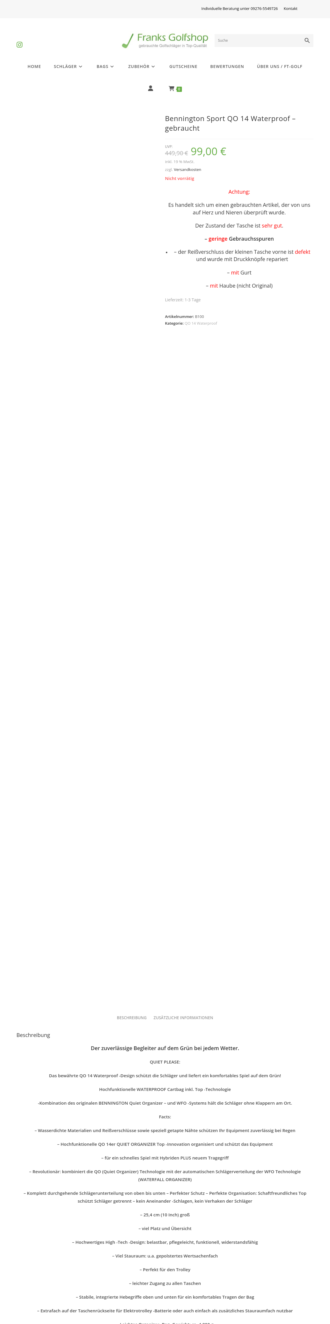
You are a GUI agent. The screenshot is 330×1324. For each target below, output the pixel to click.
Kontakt (290, 8)
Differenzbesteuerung (45, 1261)
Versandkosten (187, 169)
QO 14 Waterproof (201, 323)
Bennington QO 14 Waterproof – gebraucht (165, 1188)
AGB (248, 1261)
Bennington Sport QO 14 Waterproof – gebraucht (64, 1193)
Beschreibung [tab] (132, 570)
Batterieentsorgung (42, 1289)
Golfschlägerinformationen (50, 1275)
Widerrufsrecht (111, 1275)
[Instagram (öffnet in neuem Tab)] (19, 40)
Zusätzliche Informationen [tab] (183, 570)
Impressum (107, 1261)
